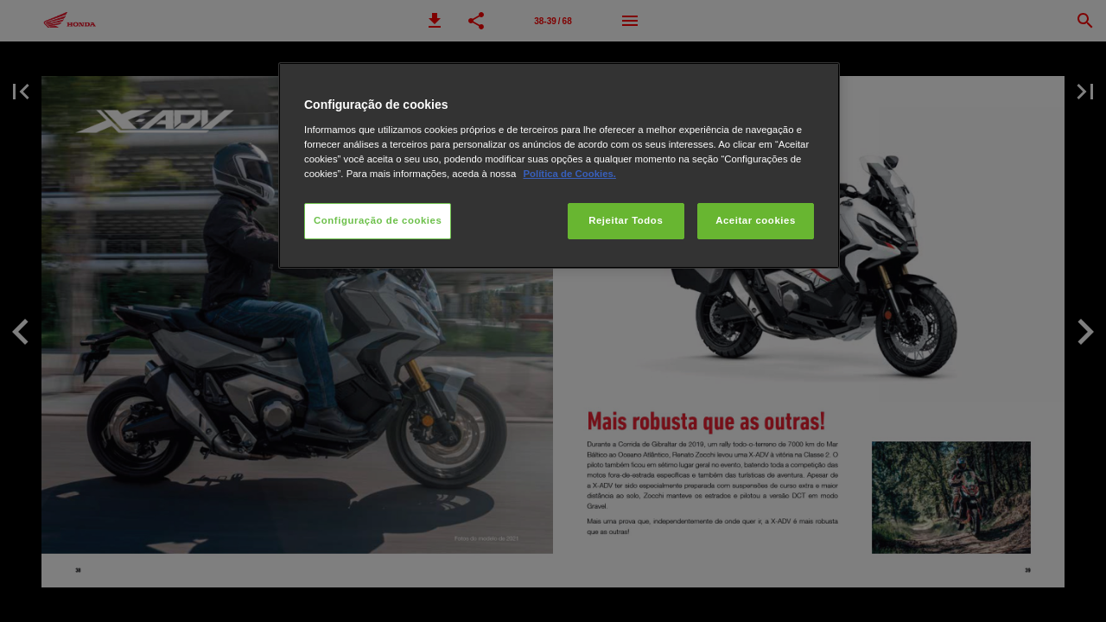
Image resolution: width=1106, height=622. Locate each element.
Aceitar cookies (755, 220)
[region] (559, 165)
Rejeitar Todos (625, 220)
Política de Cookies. (569, 173)
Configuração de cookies (378, 220)
